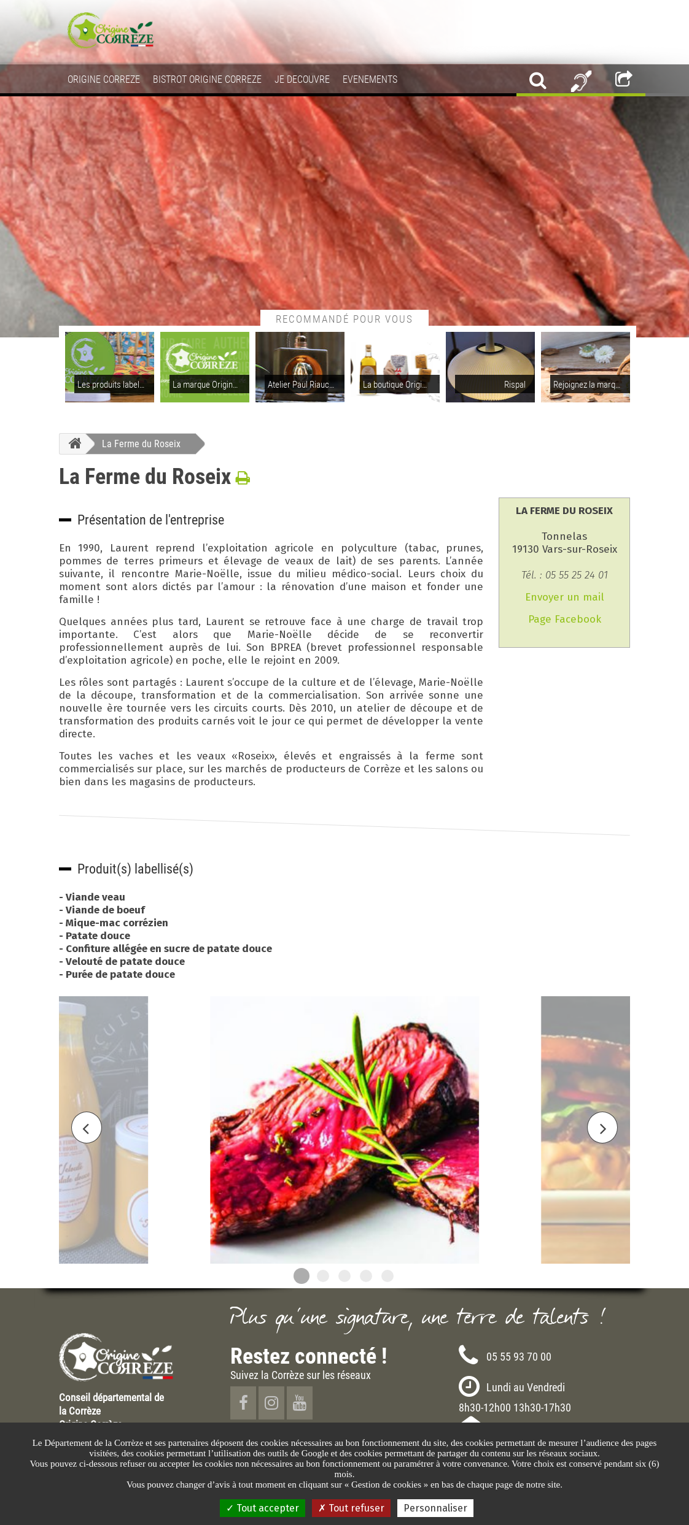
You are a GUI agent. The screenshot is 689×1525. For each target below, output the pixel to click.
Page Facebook (564, 619)
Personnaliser (435, 1508)
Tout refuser (351, 1508)
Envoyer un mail (564, 597)
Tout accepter (262, 1508)
